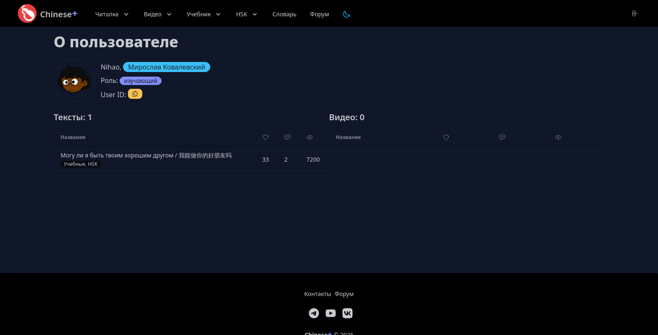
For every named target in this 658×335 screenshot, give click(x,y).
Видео (158, 14)
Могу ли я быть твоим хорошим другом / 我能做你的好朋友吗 (146, 155)
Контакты (317, 294)
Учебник (204, 14)
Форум (319, 14)
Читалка (113, 14)
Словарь (284, 14)
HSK (247, 14)
